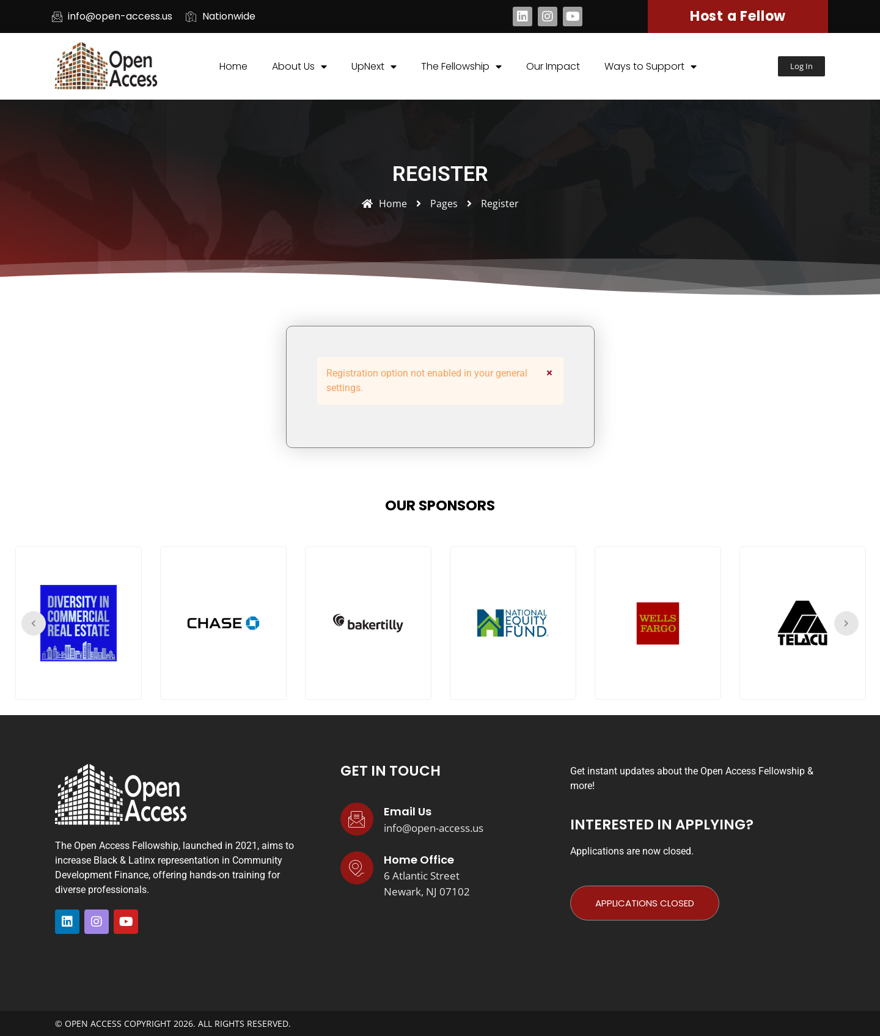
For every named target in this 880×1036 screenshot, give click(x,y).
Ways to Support (650, 67)
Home (233, 66)
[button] (801, 66)
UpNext (374, 67)
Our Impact (553, 66)
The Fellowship (461, 67)
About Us (299, 67)
